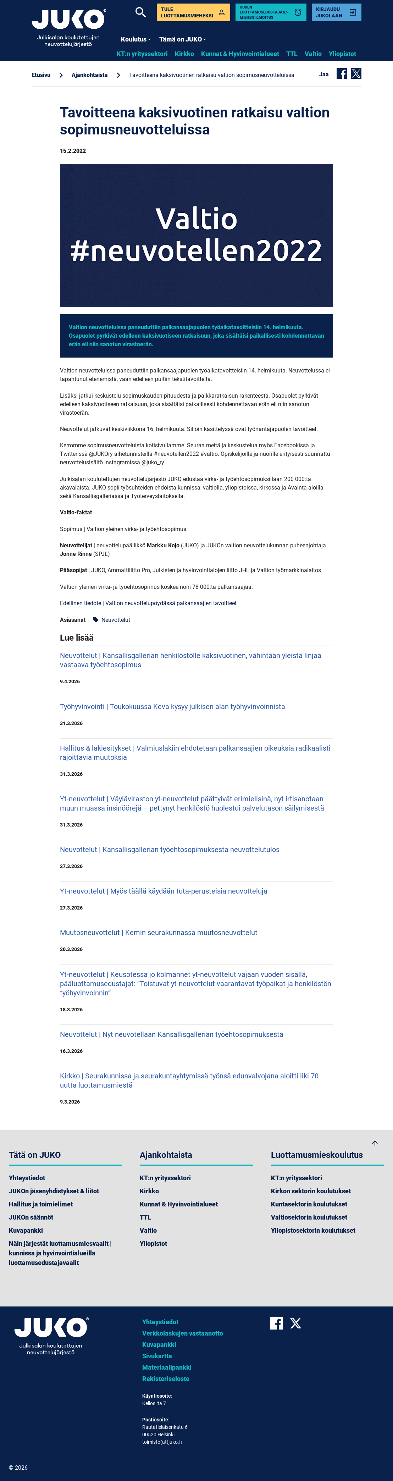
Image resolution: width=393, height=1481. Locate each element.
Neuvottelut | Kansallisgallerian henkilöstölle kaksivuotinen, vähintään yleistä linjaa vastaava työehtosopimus (196, 668)
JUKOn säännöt (31, 1217)
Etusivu (41, 75)
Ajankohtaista (90, 75)
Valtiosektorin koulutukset (309, 1217)
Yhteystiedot (27, 1178)
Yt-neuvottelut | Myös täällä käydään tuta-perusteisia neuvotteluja (196, 899)
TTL (292, 53)
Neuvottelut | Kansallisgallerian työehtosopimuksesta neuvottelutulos (196, 857)
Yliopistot (342, 53)
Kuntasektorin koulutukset (309, 1204)
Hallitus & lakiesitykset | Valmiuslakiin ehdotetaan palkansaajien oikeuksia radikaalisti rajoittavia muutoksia (196, 760)
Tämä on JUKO (182, 39)
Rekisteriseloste (165, 1378)
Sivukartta (157, 1356)
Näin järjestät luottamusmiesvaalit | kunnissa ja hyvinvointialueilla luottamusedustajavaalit (60, 1253)
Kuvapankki (26, 1230)
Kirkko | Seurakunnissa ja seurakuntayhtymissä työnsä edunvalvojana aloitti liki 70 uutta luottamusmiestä (196, 1088)
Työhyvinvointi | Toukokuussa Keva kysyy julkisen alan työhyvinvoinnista (196, 714)
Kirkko (184, 53)
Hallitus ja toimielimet (41, 1204)
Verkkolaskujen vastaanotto (182, 1333)
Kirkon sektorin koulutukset (311, 1191)
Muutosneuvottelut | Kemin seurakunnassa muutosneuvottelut (196, 940)
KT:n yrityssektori (142, 53)
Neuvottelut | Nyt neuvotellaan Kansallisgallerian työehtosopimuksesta (196, 1042)
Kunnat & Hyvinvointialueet (240, 53)
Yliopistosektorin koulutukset (313, 1230)
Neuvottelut (111, 620)
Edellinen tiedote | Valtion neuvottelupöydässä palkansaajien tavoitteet (148, 603)
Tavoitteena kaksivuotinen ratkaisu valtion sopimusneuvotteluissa (211, 75)
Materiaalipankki (167, 1367)
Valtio (313, 53)
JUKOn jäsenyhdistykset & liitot (54, 1191)
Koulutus (136, 39)
